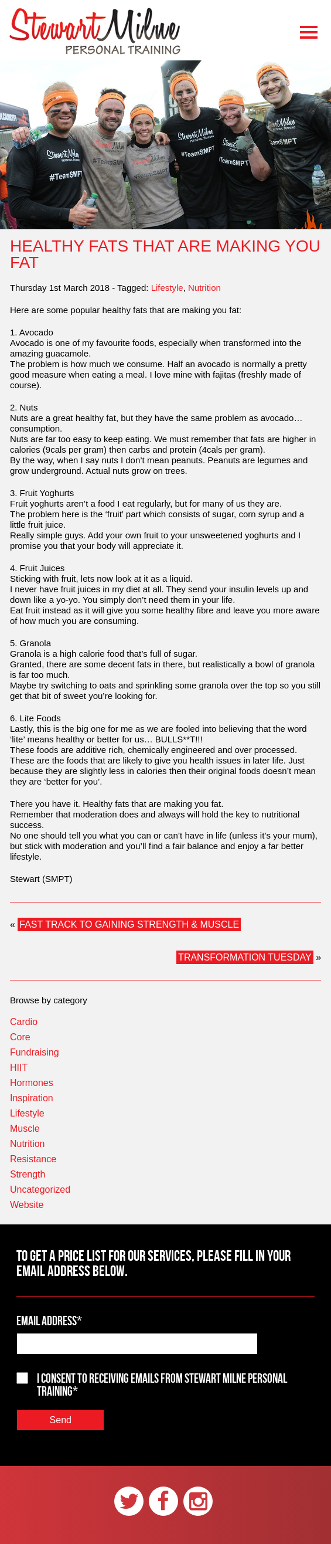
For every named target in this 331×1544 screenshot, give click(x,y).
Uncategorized (40, 1190)
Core (20, 1037)
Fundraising (34, 1052)
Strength (27, 1174)
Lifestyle (167, 288)
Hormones (31, 1083)
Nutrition (204, 288)
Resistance (33, 1159)
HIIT (19, 1068)
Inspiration (31, 1098)
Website (27, 1205)
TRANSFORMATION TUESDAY (245, 957)
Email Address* (49, 1320)
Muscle (25, 1129)
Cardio (23, 1022)
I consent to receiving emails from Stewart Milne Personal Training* (162, 1384)
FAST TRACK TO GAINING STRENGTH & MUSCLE (129, 924)
